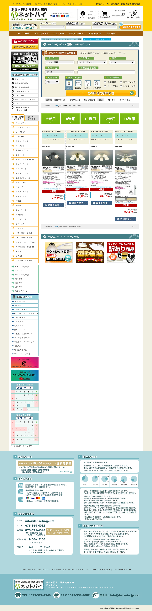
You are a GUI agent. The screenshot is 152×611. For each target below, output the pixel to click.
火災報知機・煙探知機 (25, 247)
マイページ (92, 11)
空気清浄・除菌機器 (24, 261)
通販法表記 (56, 570)
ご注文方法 (19, 322)
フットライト (21, 210)
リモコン (19, 228)
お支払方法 (19, 326)
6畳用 (51, 119)
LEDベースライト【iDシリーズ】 (22, 109)
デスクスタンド (22, 192)
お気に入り (92, 15)
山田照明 (18, 287)
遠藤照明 (18, 283)
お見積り (79, 570)
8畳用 (70, 119)
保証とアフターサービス (24, 342)
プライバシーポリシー (23, 354)
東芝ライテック (21, 291)
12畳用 (110, 119)
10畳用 (90, 119)
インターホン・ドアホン (26, 242)
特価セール (19, 79)
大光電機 (18, 279)
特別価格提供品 (21, 83)
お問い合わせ (19, 301)
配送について (19, 330)
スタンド (19, 187)
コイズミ (18, 271)
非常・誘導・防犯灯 (24, 233)
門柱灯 (18, 201)
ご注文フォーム (20, 310)
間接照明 (19, 215)
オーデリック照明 (22, 275)
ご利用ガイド (19, 318)
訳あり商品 (19, 95)
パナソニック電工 (22, 267)
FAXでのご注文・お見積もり (26, 314)
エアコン (18, 103)
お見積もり (19, 305)
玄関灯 (18, 205)
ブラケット (20, 155)
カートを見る (105, 570)
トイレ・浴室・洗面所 (25, 160)
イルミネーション (23, 182)
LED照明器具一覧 (22, 91)
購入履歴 (91, 18)
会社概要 (18, 346)
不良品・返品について (23, 334)
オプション (20, 224)
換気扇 (18, 251)
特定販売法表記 (20, 350)
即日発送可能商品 (22, 87)
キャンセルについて (22, 338)
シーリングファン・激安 (25, 99)
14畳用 (129, 119)
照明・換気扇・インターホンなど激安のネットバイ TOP (61, 39)
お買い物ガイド (43, 570)
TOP (24, 570)
